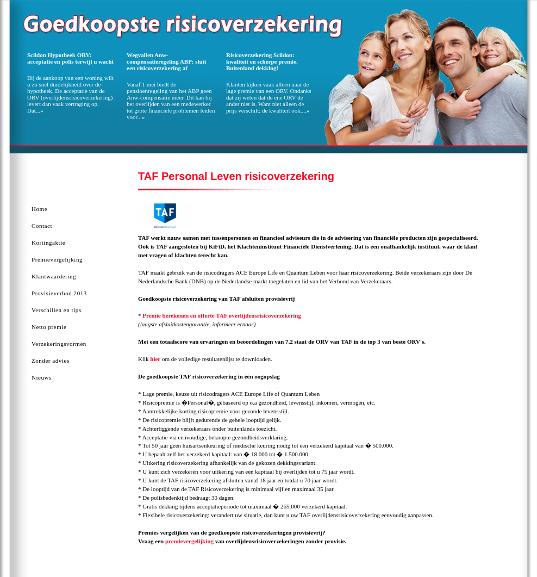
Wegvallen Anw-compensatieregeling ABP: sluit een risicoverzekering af (166, 61)
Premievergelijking (57, 259)
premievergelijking (189, 541)
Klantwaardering (54, 276)
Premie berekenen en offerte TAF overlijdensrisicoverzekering (221, 315)
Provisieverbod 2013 (59, 293)
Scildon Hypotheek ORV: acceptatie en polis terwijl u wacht (70, 58)
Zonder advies (51, 360)
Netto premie (49, 327)
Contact (42, 225)
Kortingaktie (48, 242)
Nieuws (42, 377)
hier (155, 359)
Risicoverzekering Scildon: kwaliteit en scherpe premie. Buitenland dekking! (262, 61)
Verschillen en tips (57, 310)
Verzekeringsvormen (59, 343)
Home (39, 209)
